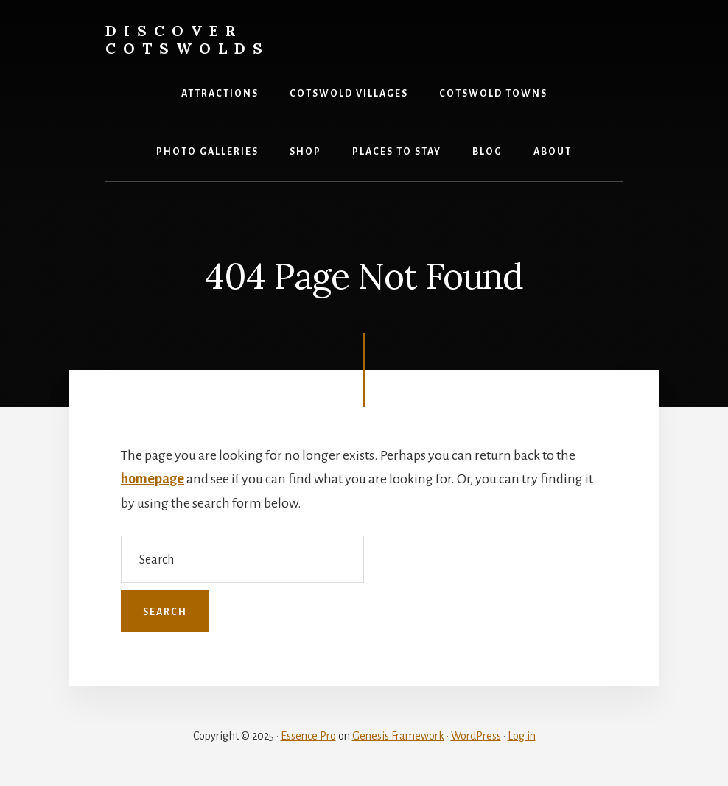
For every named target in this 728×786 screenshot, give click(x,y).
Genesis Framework (398, 736)
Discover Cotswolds (187, 39)
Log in (522, 736)
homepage (152, 478)
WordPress (476, 736)
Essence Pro (308, 736)
